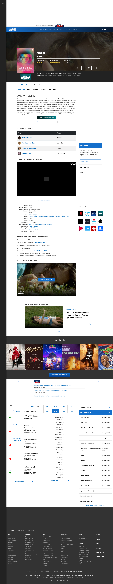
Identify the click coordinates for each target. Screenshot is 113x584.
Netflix (62, 542)
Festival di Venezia (84, 548)
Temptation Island (48, 550)
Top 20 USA (28, 546)
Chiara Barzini (49, 224)
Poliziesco (58, 467)
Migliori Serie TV (30, 544)
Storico (58, 472)
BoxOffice (10, 542)
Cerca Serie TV (29, 542)
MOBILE (98, 548)
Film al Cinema (12, 537)
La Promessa (46, 544)
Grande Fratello (47, 548)
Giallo (58, 452)
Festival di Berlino (84, 552)
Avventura (58, 424)
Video (9, 548)
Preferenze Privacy (60, 577)
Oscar (80, 545)
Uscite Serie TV (29, 550)
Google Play (64, 557)
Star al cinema (83, 537)
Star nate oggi (83, 538)
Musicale (58, 460)
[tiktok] (64, 581)
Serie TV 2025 (29, 538)
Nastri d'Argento (83, 556)
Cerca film (10, 563)
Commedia (58, 434)
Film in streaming (12, 561)
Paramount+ (64, 563)
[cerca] (110, 29)
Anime (58, 419)
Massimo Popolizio (54, 75)
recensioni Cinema (71, 310)
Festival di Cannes (84, 550)
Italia (32, 406)
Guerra (58, 455)
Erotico (59, 442)
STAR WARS (100, 557)
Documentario (58, 437)
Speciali (27, 557)
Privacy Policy (49, 577)
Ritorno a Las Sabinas (49, 553)
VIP (97, 543)
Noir (59, 462)
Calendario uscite (12, 540)
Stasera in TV (47, 537)
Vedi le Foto (63, 122)
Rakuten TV (64, 561)
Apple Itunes (64, 555)
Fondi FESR (79, 577)
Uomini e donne (47, 546)
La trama (20, 122)
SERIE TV (28, 535)
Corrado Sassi (76, 75)
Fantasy (58, 450)
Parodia (59, 465)
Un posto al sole (47, 552)
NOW (62, 548)
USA (38, 406)
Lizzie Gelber (32, 228)
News (9, 552)
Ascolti (45, 565)
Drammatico (67, 73)
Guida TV (28, 555)
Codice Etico (40, 577)
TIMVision (63, 553)
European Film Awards (85, 562)
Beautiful (45, 542)
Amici (44, 559)
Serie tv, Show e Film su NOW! (46, 117)
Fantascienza (58, 447)
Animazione (58, 417)
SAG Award (82, 564)
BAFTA (81, 558)
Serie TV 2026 (29, 540)
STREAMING (64, 535)
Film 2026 (10, 559)
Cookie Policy (70, 577)
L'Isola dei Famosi (48, 555)
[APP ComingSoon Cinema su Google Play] (98, 571)
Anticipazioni (46, 540)
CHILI (62, 552)
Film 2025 (10, 557)
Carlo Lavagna (46, 73)
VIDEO (98, 539)
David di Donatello (84, 554)
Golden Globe (82, 547)
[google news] (57, 581)
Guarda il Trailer (37, 122)
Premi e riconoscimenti (50, 122)
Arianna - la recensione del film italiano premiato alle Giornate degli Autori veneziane (77, 315)
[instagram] (54, 581)
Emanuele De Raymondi (36, 230)
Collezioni (10, 546)
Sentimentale (58, 470)
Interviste (10, 553)
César (80, 560)
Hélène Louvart (33, 226)
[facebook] (52, 581)
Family (58, 445)
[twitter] (67, 581)
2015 (56, 73)
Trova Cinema (11, 538)
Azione (58, 427)
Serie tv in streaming (31, 553)
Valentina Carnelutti (65, 75)
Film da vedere (12, 555)
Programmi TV (47, 561)
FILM (9, 535)
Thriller (58, 475)
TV (44, 535)
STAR (80, 535)
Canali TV (46, 563)
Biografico (58, 429)
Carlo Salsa (41, 224)
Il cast (28, 122)
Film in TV (10, 544)
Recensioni (11, 550)
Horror (58, 457)
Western (59, 477)
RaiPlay (63, 559)
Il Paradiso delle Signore (50, 557)
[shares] (89, 324)
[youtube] (60, 581)
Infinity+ (63, 550)
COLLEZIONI (100, 552)
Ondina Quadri (44, 75)
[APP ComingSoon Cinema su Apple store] (87, 571)
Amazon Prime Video (67, 544)
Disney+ (63, 546)
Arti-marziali (59, 422)
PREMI (81, 543)
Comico (59, 432)
